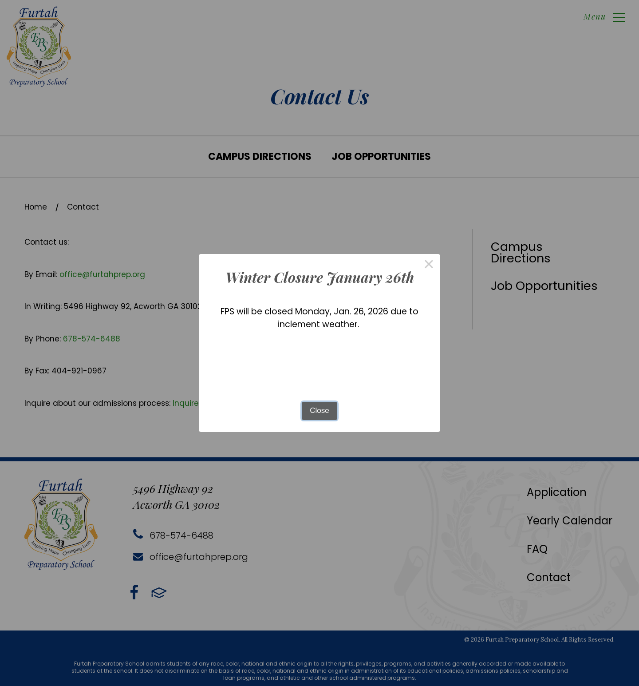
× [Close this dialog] (429, 265)
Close (319, 410)
